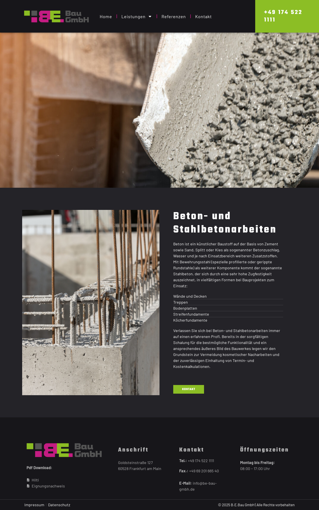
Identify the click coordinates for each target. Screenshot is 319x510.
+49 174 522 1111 (283, 16)
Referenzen (173, 16)
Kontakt (203, 16)
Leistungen (136, 16)
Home (106, 16)
